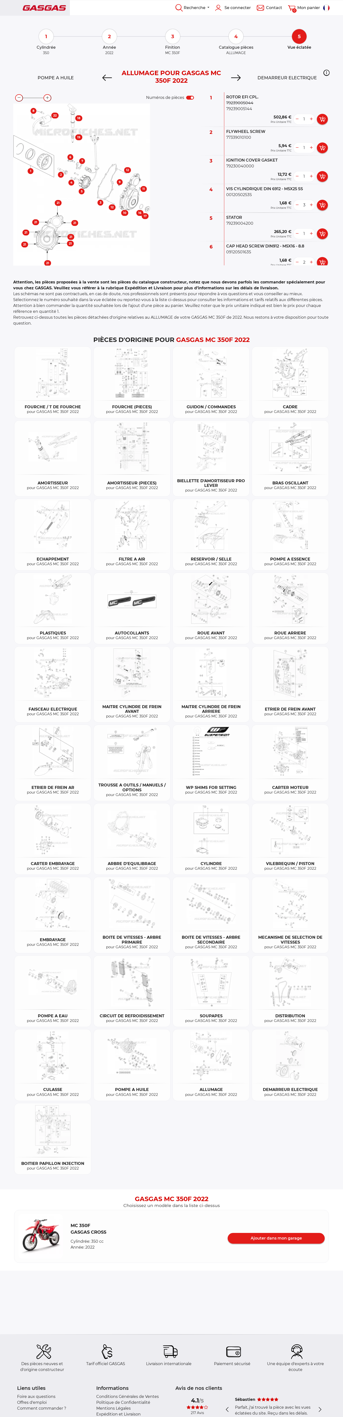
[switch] (190, 98)
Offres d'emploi (32, 1402)
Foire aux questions (36, 1396)
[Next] (236, 78)
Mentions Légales (113, 1408)
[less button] (297, 119)
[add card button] (322, 119)
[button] (326, 72)
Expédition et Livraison (118, 1414)
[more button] (311, 119)
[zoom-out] (19, 98)
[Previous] (107, 78)
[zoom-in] (47, 98)
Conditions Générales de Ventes (127, 1396)
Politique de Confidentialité (123, 1402)
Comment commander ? (41, 1408)
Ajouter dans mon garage (276, 1238)
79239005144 (239, 108)
